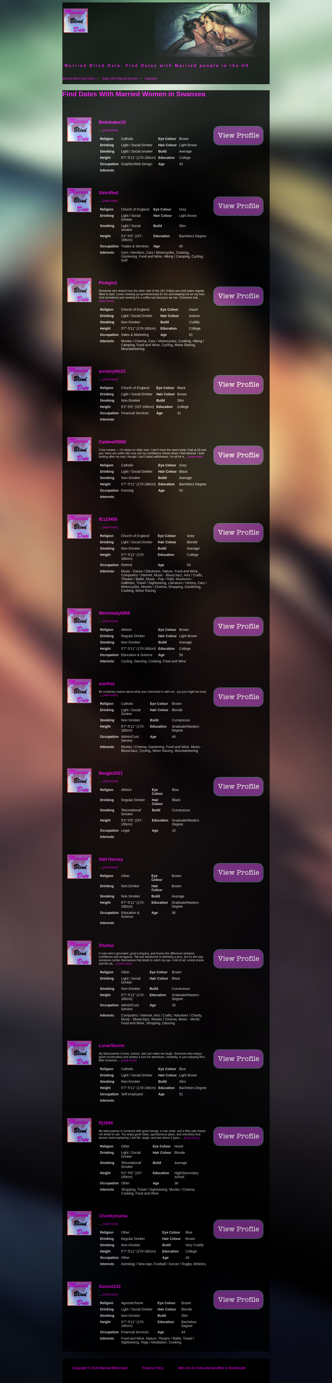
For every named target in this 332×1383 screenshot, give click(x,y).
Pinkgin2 (108, 282)
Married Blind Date (114, 1368)
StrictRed (108, 192)
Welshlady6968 (114, 613)
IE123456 (108, 519)
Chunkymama (113, 1215)
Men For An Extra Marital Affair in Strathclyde (212, 1368)
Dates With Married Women (120, 78)
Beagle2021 (111, 773)
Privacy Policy (152, 1368)
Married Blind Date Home (78, 78)
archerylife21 (112, 371)
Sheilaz (106, 945)
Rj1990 (106, 1123)
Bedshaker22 (112, 122)
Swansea (151, 78)
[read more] (110, 130)
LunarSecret (111, 1045)
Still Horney (111, 859)
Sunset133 (110, 1286)
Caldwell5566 (112, 441)
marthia (107, 683)
